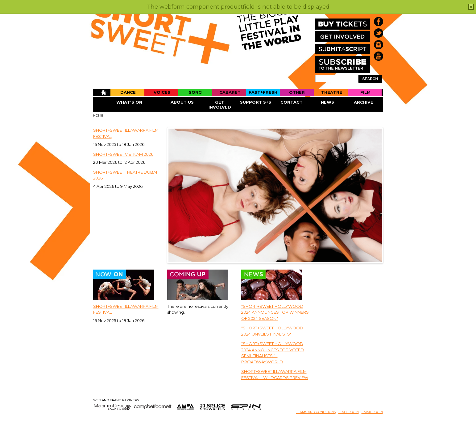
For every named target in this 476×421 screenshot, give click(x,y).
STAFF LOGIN (348, 412)
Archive (363, 102)
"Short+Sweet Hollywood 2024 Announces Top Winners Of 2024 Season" (275, 312)
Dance (128, 92)
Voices (162, 92)
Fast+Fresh (263, 92)
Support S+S (255, 102)
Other (297, 92)
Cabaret (230, 92)
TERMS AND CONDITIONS (316, 412)
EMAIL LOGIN (372, 412)
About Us (182, 102)
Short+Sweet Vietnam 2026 (123, 154)
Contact (291, 102)
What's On (129, 102)
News (327, 102)
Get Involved (220, 104)
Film (365, 92)
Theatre (331, 92)
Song (195, 92)
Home (101, 92)
